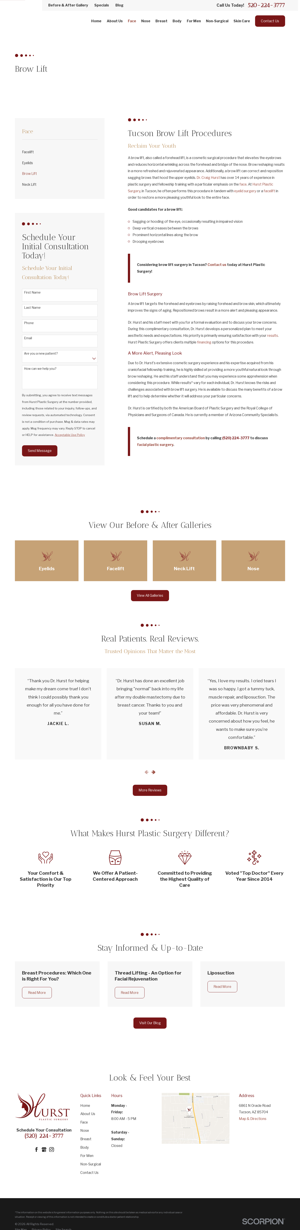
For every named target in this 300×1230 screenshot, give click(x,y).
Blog (119, 5)
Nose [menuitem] (145, 21)
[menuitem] (60, 152)
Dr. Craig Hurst (208, 178)
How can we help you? (40, 368)
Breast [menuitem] (161, 21)
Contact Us (270, 21)
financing (204, 342)
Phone (29, 323)
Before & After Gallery (68, 5)
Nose (84, 1130)
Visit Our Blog (150, 1023)
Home (85, 1105)
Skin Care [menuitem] (242, 21)
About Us (87, 1114)
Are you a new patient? (41, 353)
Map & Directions (252, 1119)
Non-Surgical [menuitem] (217, 21)
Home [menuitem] (96, 21)
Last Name (32, 307)
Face (84, 1122)
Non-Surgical (90, 1164)
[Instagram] (51, 1149)
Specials (101, 5)
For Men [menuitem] (194, 21)
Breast (85, 1139)
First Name (32, 292)
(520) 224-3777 (44, 1135)
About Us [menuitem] (115, 21)
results (272, 335)
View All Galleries (150, 595)
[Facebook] (36, 1149)
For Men (86, 1156)
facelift (269, 191)
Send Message (40, 451)
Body (84, 1147)
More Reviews (150, 790)
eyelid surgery (245, 191)
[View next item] (153, 772)
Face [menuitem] (132, 21)
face (243, 184)
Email (28, 338)
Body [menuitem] (177, 21)
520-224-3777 (266, 5)
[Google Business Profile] (44, 1149)
